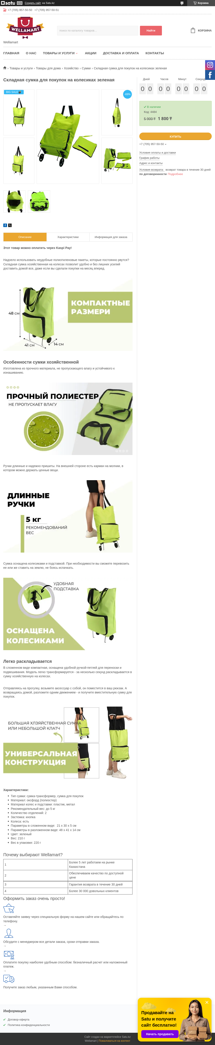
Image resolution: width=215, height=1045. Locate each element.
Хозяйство (71, 68)
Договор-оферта (18, 1019)
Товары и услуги (59, 53)
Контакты (154, 53)
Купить (175, 136)
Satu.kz (126, 1036)
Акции (91, 53)
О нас (31, 53)
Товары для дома (48, 68)
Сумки (86, 68)
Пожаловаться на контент (114, 1040)
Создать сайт (33, 3)
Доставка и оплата (121, 53)
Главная (11, 53)
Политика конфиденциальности (29, 1025)
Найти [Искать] (151, 30)
